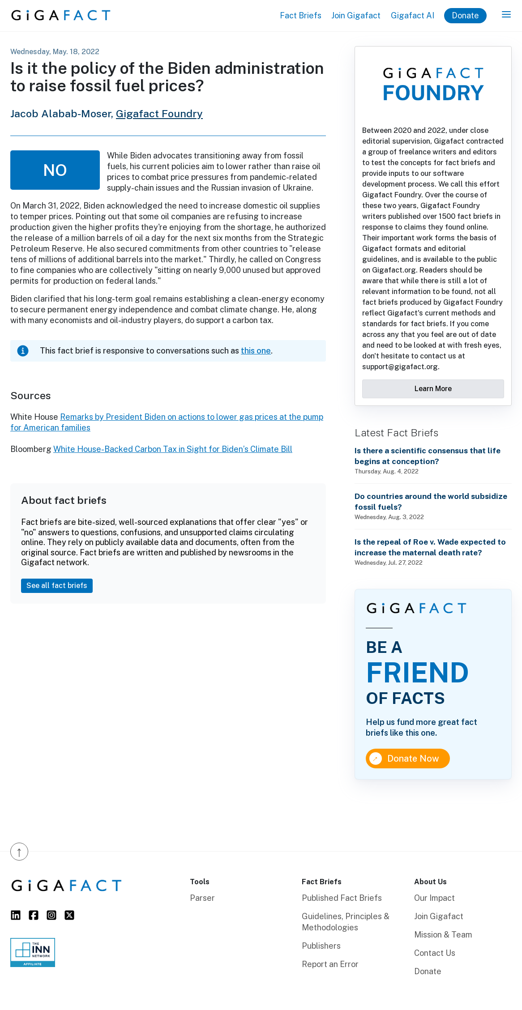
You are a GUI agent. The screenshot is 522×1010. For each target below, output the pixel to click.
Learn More (433, 388)
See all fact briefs (56, 585)
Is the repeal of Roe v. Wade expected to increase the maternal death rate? (430, 547)
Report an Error (330, 964)
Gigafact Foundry (159, 113)
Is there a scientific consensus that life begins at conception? (428, 456)
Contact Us (434, 953)
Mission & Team (443, 934)
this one (256, 350)
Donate (465, 15)
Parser (202, 898)
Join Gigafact (356, 15)
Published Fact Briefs (342, 898)
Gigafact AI (412, 15)
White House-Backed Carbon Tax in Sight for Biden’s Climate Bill (172, 449)
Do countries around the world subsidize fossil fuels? (431, 501)
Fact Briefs (300, 15)
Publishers (321, 945)
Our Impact (434, 898)
